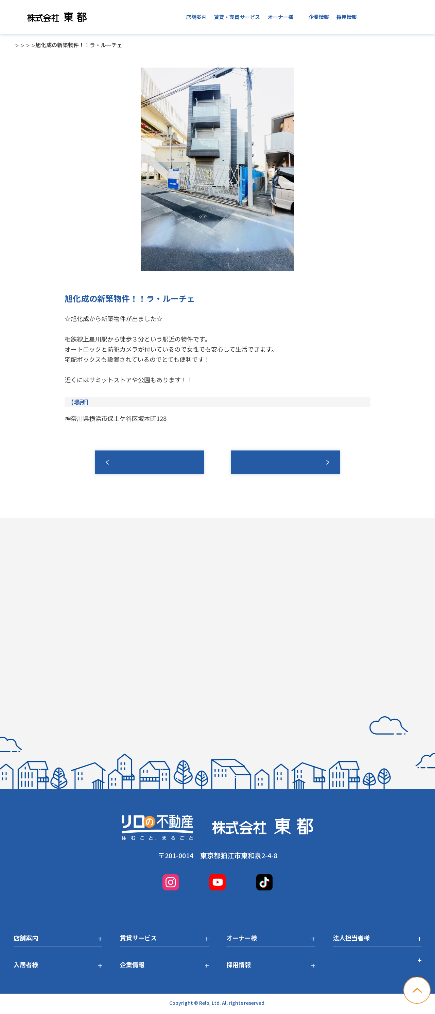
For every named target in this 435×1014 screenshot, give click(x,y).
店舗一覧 (41, 45)
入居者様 (290, 16)
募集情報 (285, 462)
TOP (19, 45)
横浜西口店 (70, 45)
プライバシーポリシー (363, 964)
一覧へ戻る (149, 462)
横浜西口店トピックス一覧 (122, 45)
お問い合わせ (397, 17)
